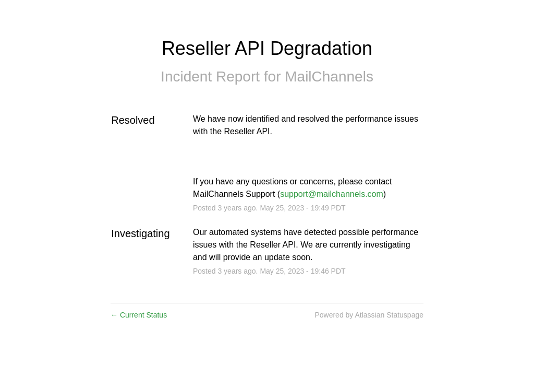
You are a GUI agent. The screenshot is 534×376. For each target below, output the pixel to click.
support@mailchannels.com (331, 194)
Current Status (139, 315)
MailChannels (329, 76)
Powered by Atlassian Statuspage (368, 315)
